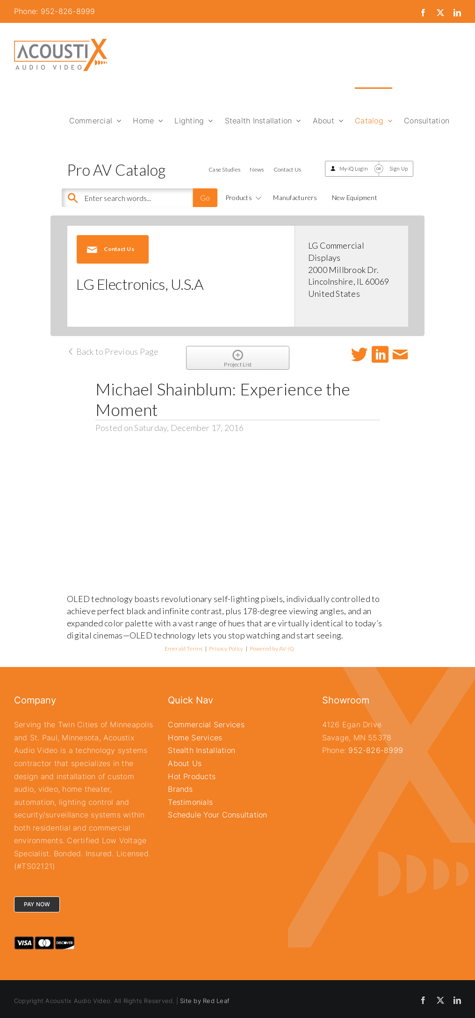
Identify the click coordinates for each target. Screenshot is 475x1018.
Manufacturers (295, 197)
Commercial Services (206, 724)
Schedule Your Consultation (217, 814)
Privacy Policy (226, 648)
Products (242, 197)
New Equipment (354, 197)
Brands (180, 789)
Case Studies (224, 169)
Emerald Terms (184, 648)
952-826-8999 (375, 750)
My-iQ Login (353, 168)
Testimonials (190, 802)
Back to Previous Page (113, 351)
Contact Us (287, 169)
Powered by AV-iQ (272, 648)
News (257, 169)
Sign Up (398, 168)
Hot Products (192, 776)
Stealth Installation (201, 750)
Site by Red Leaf (205, 1000)
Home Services (195, 737)
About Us (185, 763)
